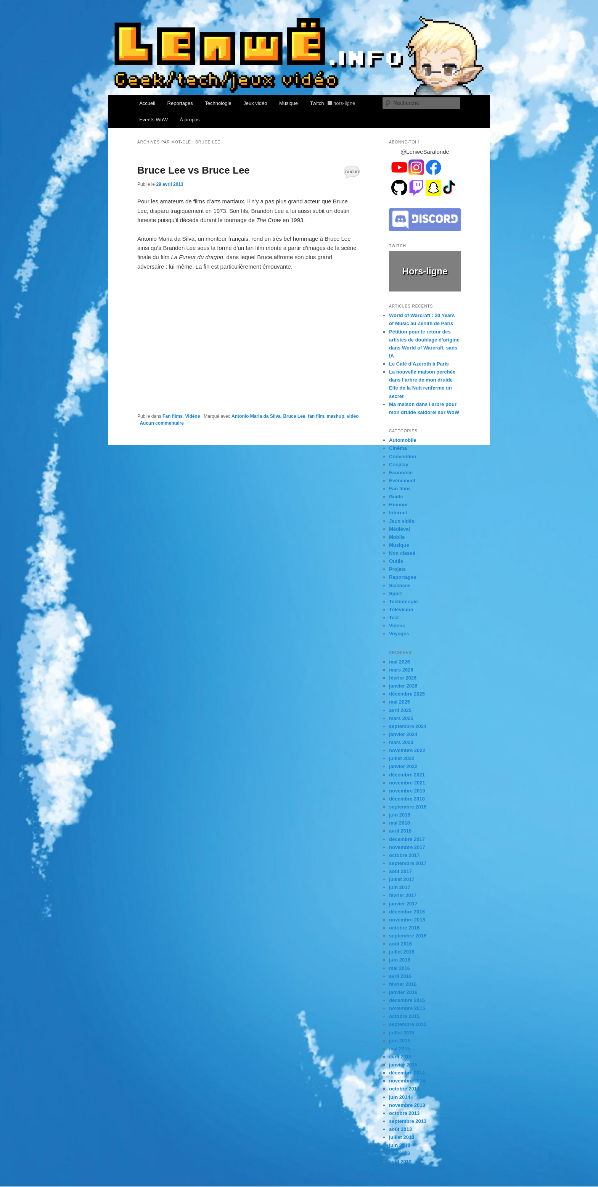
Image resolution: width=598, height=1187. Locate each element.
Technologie (218, 103)
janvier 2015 (403, 1065)
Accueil (147, 103)
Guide (396, 496)
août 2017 (400, 871)
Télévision (401, 609)
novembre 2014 (407, 1081)
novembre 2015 (407, 1008)
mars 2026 (401, 670)
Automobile (402, 440)
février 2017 (402, 895)
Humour (398, 504)
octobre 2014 (404, 1089)
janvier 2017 (403, 904)
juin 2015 (399, 1041)
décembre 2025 (407, 694)
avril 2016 (400, 976)
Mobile (397, 537)
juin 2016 (399, 960)
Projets (397, 569)
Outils (396, 561)
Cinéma (398, 448)
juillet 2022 (401, 758)
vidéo (352, 416)
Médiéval (399, 529)
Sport (395, 593)
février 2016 (402, 984)
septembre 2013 (407, 1121)
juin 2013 (399, 1145)
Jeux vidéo (255, 103)
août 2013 (400, 1129)
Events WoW (153, 119)
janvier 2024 (403, 734)
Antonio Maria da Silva (256, 416)
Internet (398, 512)
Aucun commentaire (352, 174)
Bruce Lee (294, 416)
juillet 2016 (401, 952)
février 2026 (402, 678)
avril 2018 (400, 831)
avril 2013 (400, 1161)
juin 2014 (399, 1097)
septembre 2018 (407, 807)
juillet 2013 (401, 1137)
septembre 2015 (407, 1024)
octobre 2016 (404, 928)
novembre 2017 (407, 847)
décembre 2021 (407, 775)
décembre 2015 (407, 1000)
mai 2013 (399, 1153)
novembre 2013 (407, 1105)
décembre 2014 (407, 1073)
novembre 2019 (407, 791)
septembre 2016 (407, 936)
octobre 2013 (404, 1113)
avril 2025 (400, 710)
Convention (402, 456)
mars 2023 (401, 742)
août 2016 (400, 944)
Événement (402, 480)
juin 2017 (399, 887)
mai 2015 (399, 1049)
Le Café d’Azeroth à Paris (419, 364)
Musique (288, 103)
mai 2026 (399, 662)
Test (394, 617)
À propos (190, 119)
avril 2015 (400, 1057)
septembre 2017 (407, 863)
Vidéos (192, 416)
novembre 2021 (407, 783)
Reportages (180, 103)
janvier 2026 (403, 686)
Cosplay (398, 464)
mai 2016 (399, 968)
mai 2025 (399, 702)
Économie (401, 472)
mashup (335, 416)
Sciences (399, 585)
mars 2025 (401, 718)
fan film (316, 416)
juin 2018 (399, 815)
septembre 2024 (407, 726)
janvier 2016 (403, 992)
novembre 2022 (407, 750)
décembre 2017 (407, 839)
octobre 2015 (404, 1016)
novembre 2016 (407, 920)
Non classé (402, 553)
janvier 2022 (403, 766)
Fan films (172, 416)
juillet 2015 (401, 1033)
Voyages (399, 633)
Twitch (332, 103)
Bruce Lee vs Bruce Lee (193, 170)
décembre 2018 (407, 799)
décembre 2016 (407, 912)
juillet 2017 (401, 879)
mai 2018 (399, 823)
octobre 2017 (404, 855)
